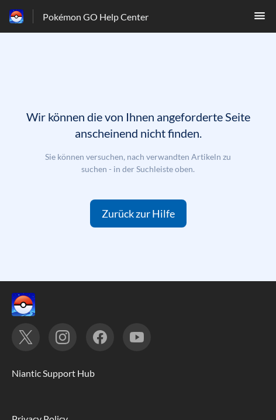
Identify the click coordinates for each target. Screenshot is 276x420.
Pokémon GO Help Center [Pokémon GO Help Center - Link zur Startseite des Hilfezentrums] (96, 16)
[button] (260, 18)
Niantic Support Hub (53, 373)
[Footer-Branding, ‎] (35, 304)
